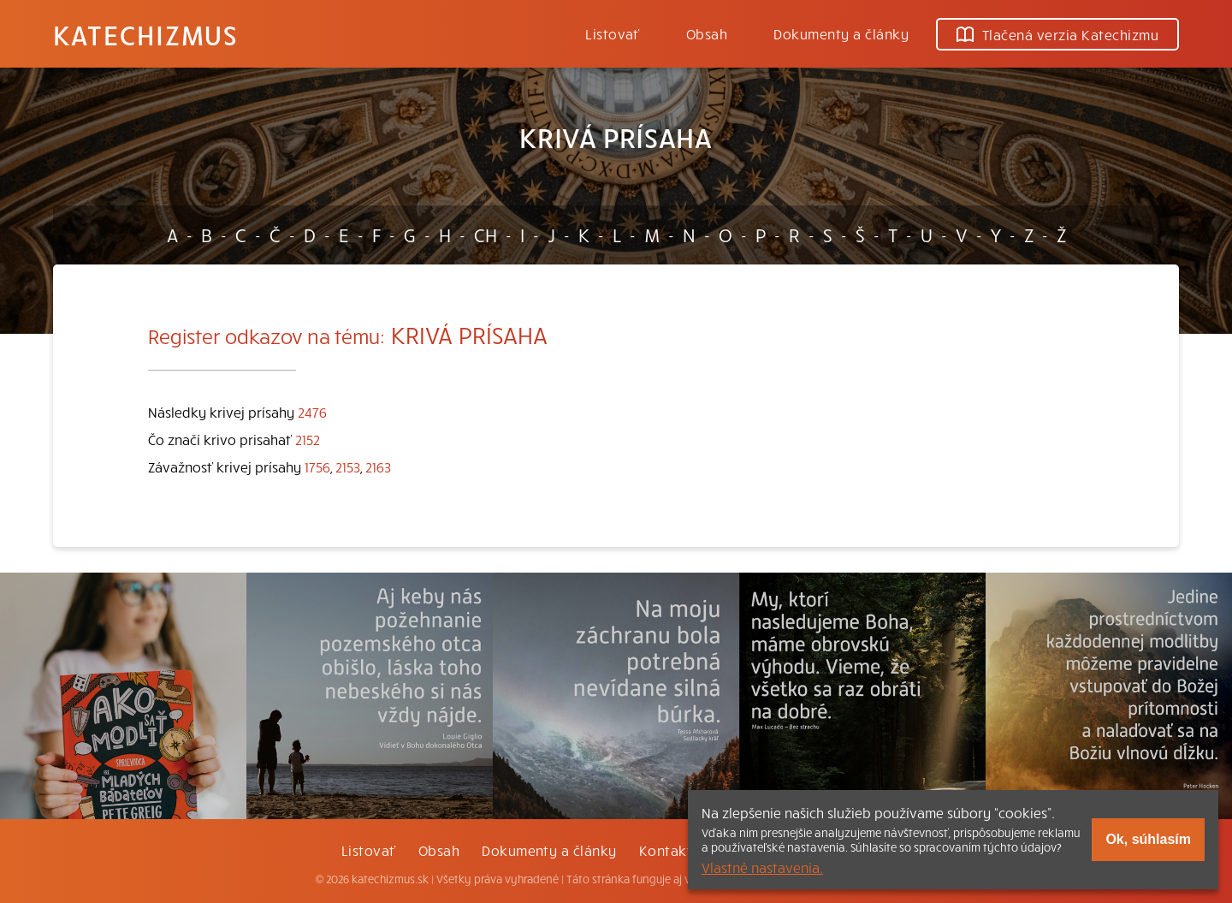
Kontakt (665, 849)
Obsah (706, 33)
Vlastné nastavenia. (762, 867)
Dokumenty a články (841, 33)
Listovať (612, 33)
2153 (347, 466)
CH (485, 235)
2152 (307, 439)
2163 (378, 466)
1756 (317, 466)
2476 (312, 411)
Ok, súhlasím (1148, 839)
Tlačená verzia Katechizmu (1057, 34)
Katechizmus (145, 34)
